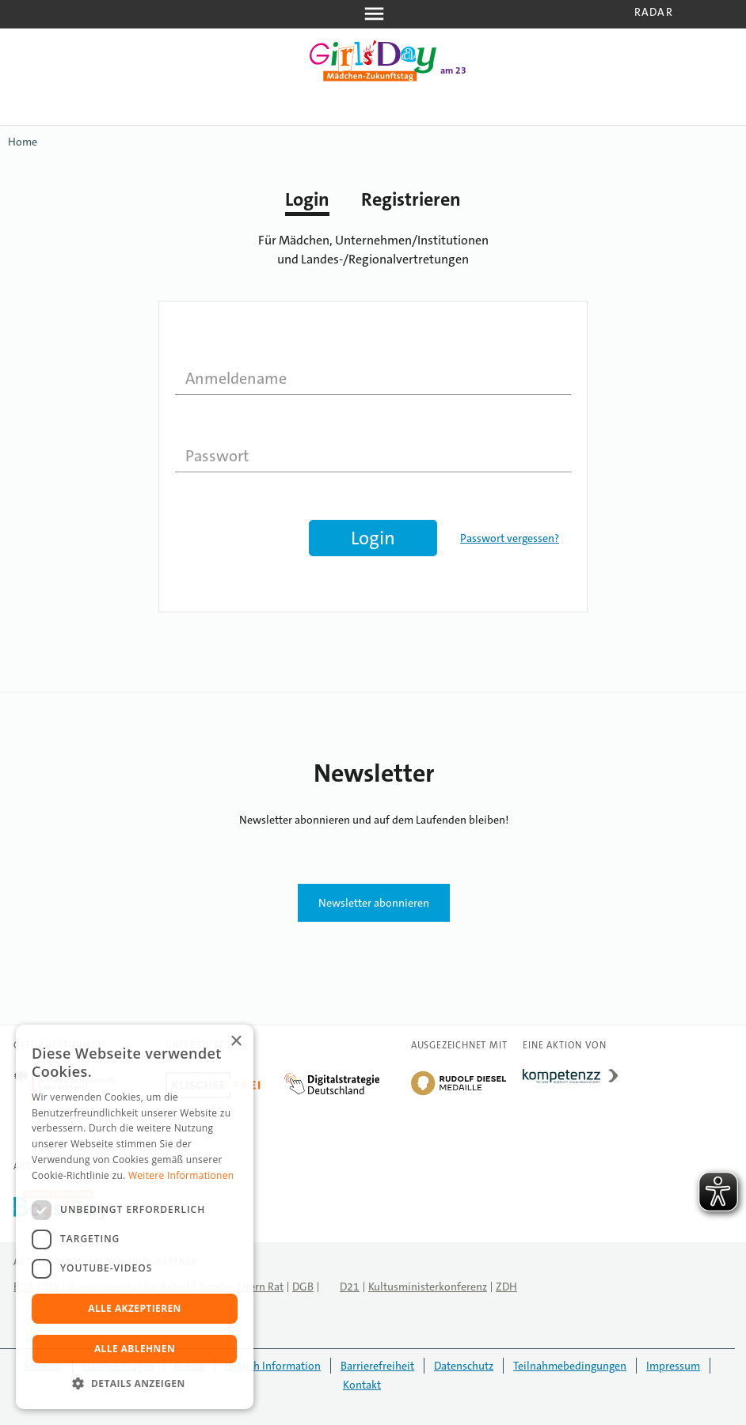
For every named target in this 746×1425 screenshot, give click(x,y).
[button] (135, 1383)
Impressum (673, 1366)
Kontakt (362, 1385)
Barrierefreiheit (377, 1366)
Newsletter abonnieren (373, 903)
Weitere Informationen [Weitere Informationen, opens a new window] (181, 1175)
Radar (653, 12)
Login (307, 199)
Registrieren (411, 199)
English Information (273, 1366)
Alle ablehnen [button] (134, 1348)
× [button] (236, 1042)
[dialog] (134, 1217)
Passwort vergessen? (509, 538)
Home (22, 142)
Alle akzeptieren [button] (134, 1308)
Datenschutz (463, 1366)
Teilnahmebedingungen (569, 1366)
